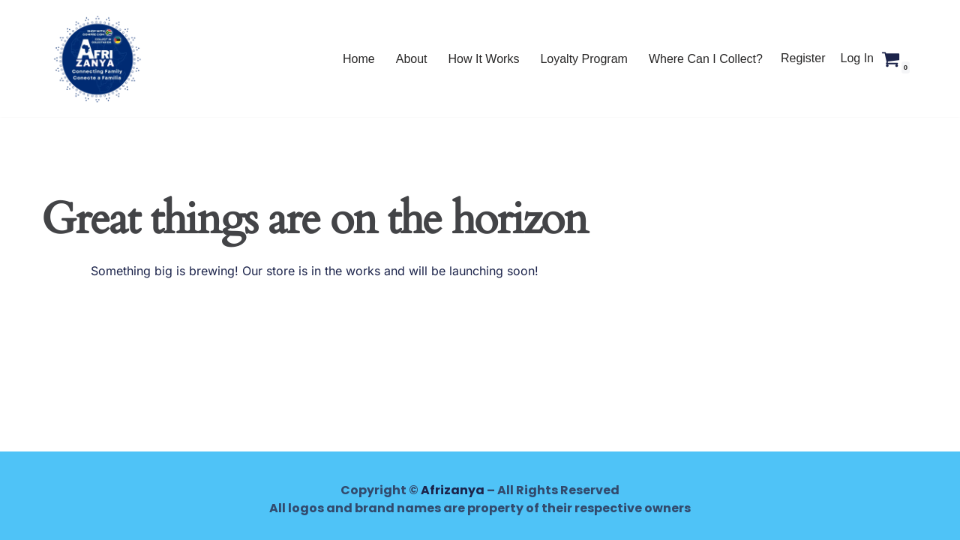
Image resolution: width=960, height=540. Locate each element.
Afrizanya (452, 490)
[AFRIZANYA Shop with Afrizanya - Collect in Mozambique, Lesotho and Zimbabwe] (97, 59)
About (412, 58)
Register (803, 58)
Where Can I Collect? (706, 58)
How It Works (484, 58)
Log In (857, 58)
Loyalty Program (584, 58)
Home (359, 58)
